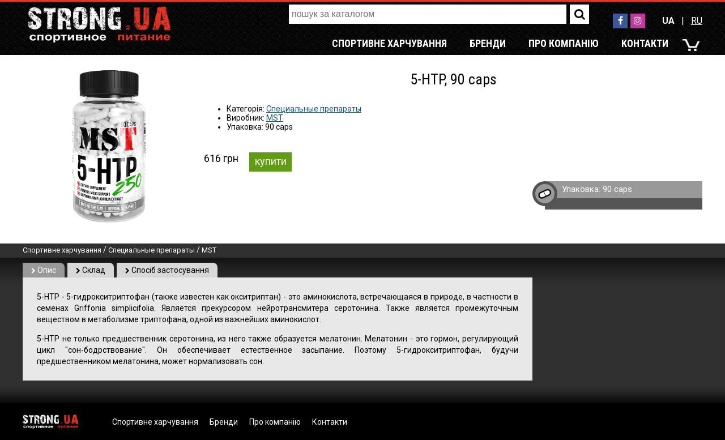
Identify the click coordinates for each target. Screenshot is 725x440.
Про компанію (563, 43)
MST (274, 117)
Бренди (488, 43)
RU (696, 20)
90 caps (617, 189)
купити (271, 161)
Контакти (644, 43)
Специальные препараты (313, 108)
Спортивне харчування (389, 43)
